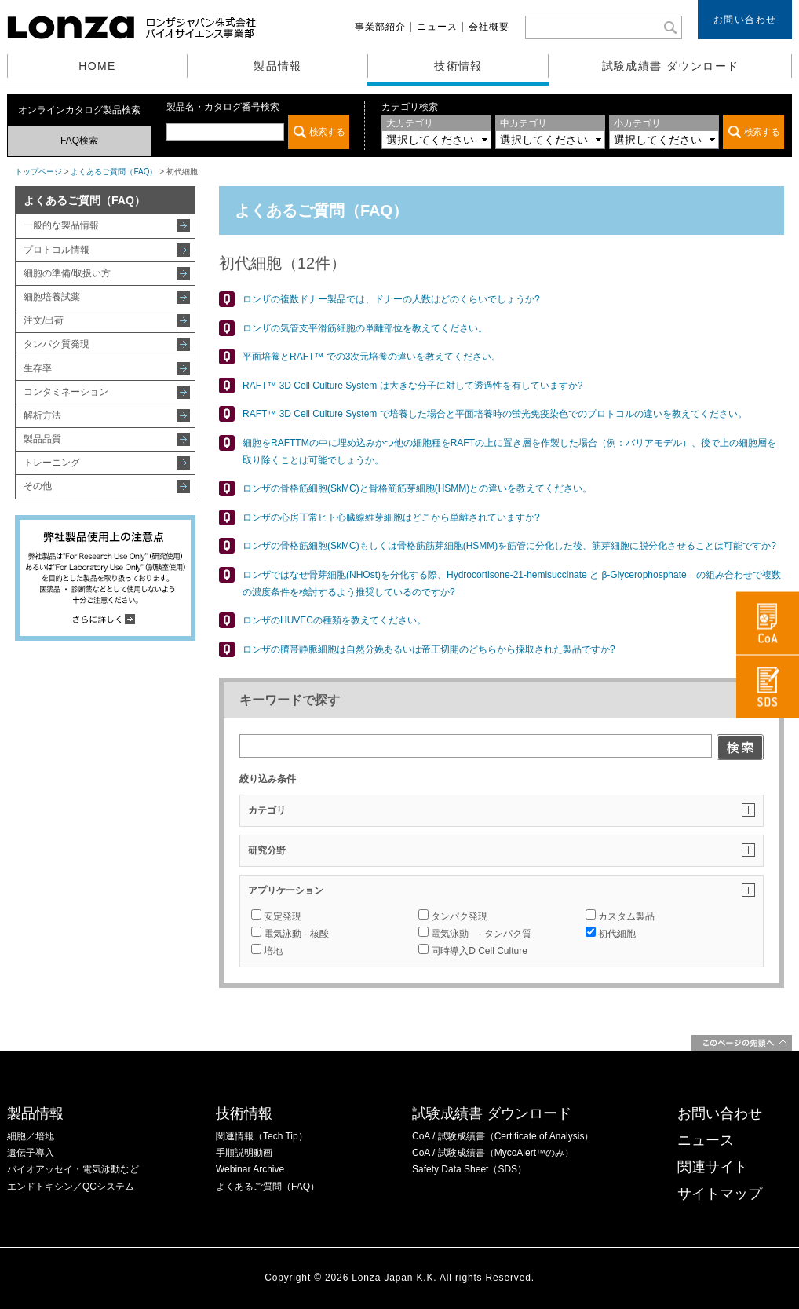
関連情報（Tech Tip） (262, 1136)
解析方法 (42, 415)
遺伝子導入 (30, 1152)
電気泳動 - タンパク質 (474, 933)
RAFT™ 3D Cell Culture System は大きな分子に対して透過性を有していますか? (412, 385)
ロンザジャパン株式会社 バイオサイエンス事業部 (133, 27)
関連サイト (712, 1167)
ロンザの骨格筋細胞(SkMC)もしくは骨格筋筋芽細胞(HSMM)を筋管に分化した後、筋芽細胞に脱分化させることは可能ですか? (509, 545)
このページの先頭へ (741, 1043)
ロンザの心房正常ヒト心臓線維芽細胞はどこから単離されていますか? (391, 517)
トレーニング (52, 462)
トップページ (38, 171)
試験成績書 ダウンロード (670, 66)
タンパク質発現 (56, 343)
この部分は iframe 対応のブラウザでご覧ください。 (257, 132)
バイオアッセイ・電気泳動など (73, 1169)
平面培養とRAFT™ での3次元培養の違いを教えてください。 (372, 356)
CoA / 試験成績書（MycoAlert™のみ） (493, 1152)
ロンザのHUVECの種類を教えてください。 (334, 620)
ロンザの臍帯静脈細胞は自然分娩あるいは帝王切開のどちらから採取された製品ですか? (429, 649)
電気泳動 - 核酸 (290, 933)
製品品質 (42, 438)
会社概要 (489, 26)
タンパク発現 (452, 916)
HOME (97, 66)
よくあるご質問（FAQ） (114, 171)
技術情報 (458, 66)
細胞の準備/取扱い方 (67, 273)
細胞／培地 (30, 1136)
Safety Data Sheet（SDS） (469, 1169)
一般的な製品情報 (61, 225)
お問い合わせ (745, 19)
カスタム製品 (620, 916)
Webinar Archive (250, 1169)
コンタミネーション (66, 391)
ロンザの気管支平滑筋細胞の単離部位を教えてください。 (365, 328)
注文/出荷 (44, 320)
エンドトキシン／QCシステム (70, 1186)
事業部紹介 (380, 26)
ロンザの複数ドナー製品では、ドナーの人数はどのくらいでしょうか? (391, 299)
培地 (267, 950)
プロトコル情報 (56, 249)
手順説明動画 (244, 1152)
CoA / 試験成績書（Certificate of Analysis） (502, 1136)
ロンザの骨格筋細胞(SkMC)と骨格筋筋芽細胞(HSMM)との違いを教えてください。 (417, 488)
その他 (38, 486)
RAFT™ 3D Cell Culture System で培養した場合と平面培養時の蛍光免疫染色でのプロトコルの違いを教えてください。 (495, 413)
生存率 (38, 368)
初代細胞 (611, 933)
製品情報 (278, 66)
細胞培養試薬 (52, 296)
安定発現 (276, 916)
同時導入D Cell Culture (472, 950)
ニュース (437, 26)
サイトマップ (719, 1193)
